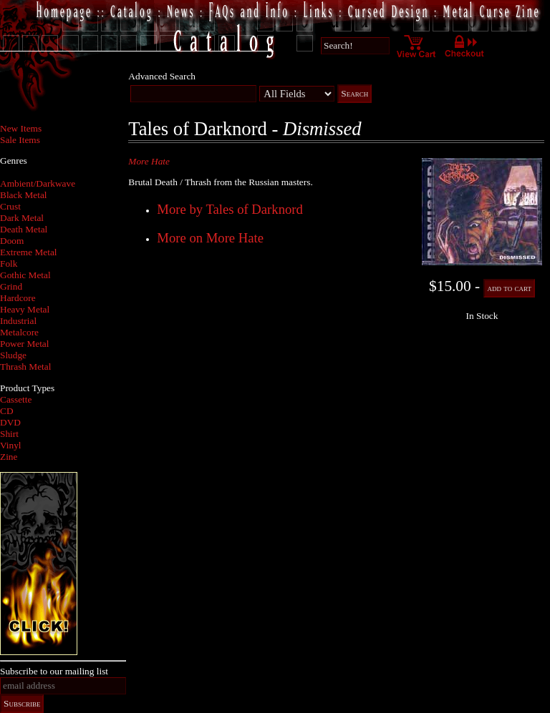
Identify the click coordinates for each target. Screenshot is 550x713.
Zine (8, 456)
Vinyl (10, 445)
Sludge (13, 355)
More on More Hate (210, 237)
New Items (21, 128)
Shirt (9, 433)
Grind (11, 286)
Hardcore (18, 297)
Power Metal (24, 343)
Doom (12, 240)
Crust (10, 206)
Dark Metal (22, 217)
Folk (8, 263)
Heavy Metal (24, 309)
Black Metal (23, 195)
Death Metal (23, 229)
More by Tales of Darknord (230, 209)
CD (7, 410)
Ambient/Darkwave (37, 183)
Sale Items (20, 139)
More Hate (149, 161)
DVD (10, 422)
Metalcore (19, 332)
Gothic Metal (25, 275)
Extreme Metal (28, 252)
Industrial (18, 320)
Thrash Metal (25, 366)
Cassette (16, 399)
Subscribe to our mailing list (54, 671)
